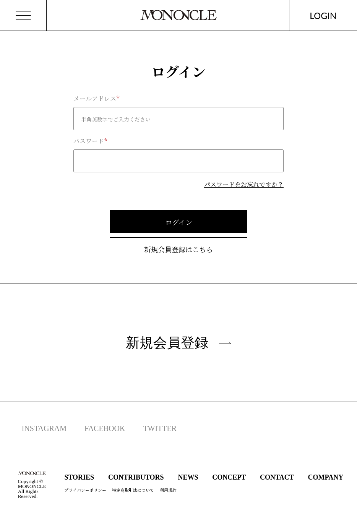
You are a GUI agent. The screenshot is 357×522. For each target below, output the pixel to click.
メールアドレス (94, 99)
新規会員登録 (178, 342)
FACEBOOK (104, 428)
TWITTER (160, 428)
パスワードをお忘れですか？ (244, 184)
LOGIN (323, 15)
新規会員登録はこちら (178, 249)
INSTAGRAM (44, 428)
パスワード (88, 141)
